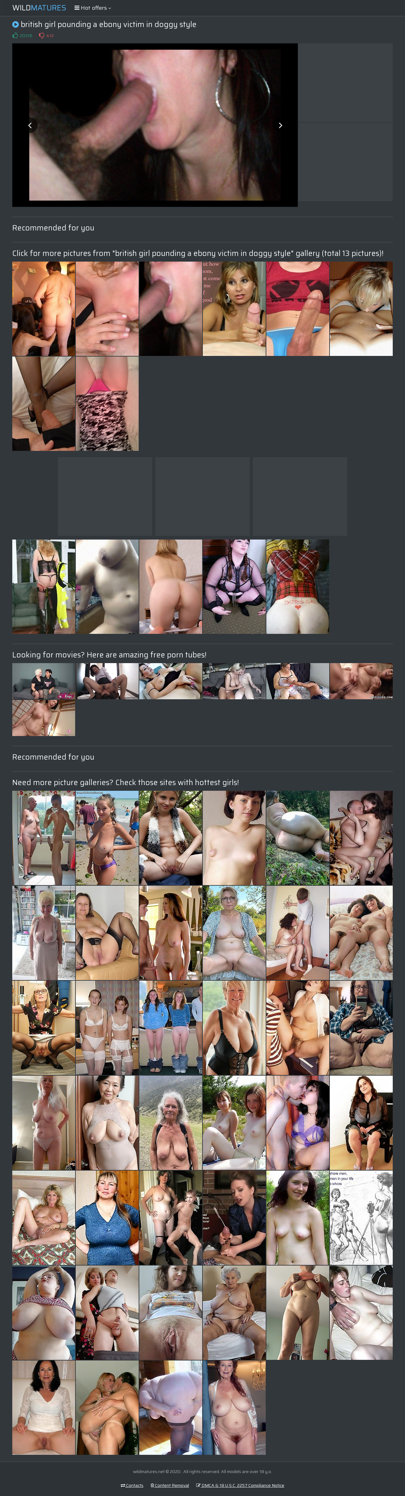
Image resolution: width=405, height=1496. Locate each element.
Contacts (132, 1485)
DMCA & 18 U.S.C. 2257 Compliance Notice (240, 1485)
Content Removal (170, 1485)
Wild (39, 8)
